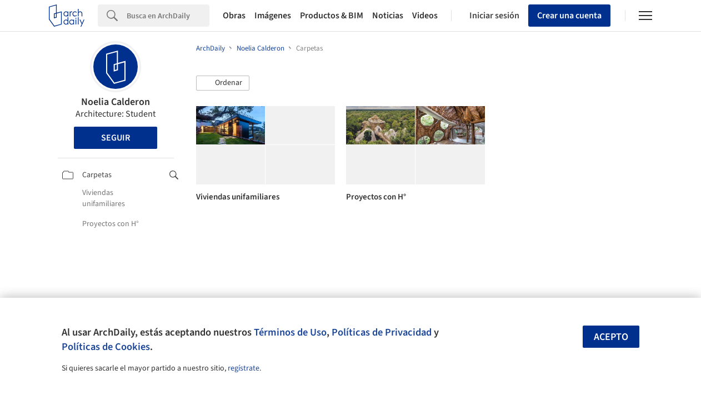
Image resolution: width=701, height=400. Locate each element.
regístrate (243, 368)
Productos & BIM (331, 15)
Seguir (115, 138)
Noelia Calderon (115, 102)
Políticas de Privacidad (382, 332)
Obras (234, 15)
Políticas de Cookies (106, 346)
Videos (425, 15)
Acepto (611, 337)
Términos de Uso (290, 332)
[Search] (168, 15)
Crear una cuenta (569, 15)
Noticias (387, 15)
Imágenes (272, 15)
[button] (222, 83)
